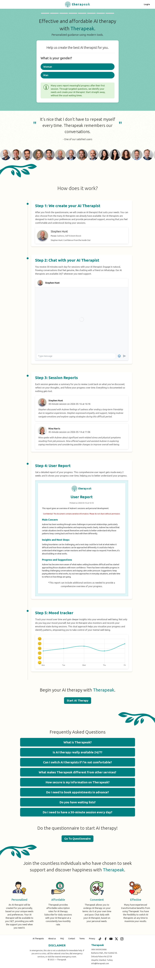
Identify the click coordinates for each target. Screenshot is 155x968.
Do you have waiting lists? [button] (78, 802)
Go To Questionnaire (77, 838)
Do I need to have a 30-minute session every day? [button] (77, 812)
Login (147, 4)
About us (52, 938)
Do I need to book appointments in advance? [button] (77, 792)
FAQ (62, 938)
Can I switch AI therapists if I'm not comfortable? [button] (77, 762)
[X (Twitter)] (116, 938)
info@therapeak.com (100, 963)
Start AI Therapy (77, 700)
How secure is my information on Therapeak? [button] (78, 782)
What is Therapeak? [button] (77, 742)
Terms (82, 938)
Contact (71, 938)
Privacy (92, 938)
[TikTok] (100, 938)
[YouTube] (111, 938)
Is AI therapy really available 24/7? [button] (77, 752)
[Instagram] (122, 938)
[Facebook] (105, 938)
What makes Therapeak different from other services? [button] (77, 772)
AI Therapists (38, 938)
